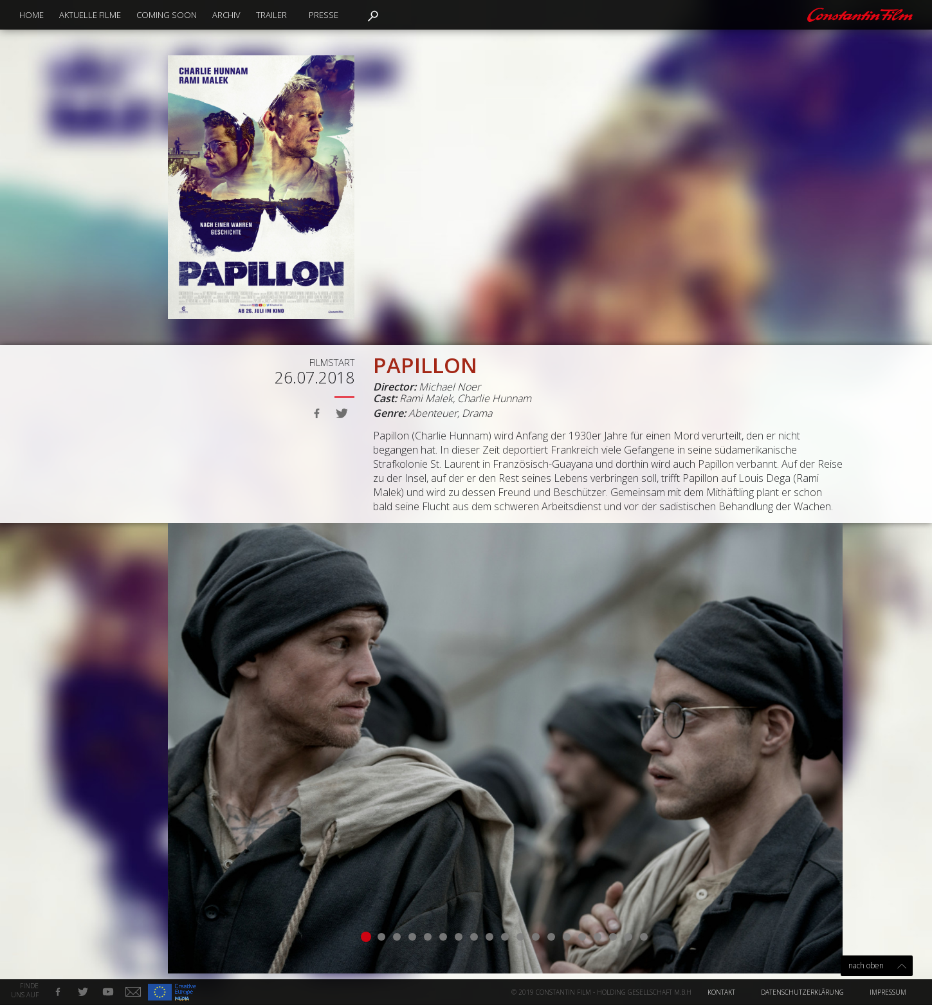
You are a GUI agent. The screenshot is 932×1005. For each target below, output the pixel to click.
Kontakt (721, 992)
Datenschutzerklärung (802, 992)
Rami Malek (426, 398)
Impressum (888, 992)
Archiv (226, 15)
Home (31, 15)
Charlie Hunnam (494, 398)
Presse (323, 15)
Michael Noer (449, 387)
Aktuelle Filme (90, 15)
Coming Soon (166, 15)
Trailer (271, 15)
